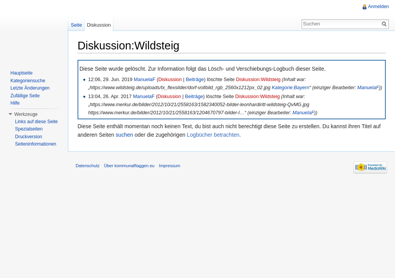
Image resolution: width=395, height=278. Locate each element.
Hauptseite (21, 73)
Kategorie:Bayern (290, 87)
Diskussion (170, 79)
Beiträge (195, 79)
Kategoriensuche (27, 80)
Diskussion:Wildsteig (258, 79)
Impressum (169, 165)
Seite (76, 25)
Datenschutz (88, 165)
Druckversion (28, 136)
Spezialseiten (28, 129)
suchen (124, 135)
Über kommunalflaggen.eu (129, 165)
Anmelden (378, 6)
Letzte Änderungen (29, 88)
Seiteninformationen (35, 144)
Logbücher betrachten (213, 135)
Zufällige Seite (25, 95)
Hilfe (15, 103)
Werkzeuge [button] (25, 114)
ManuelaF (144, 79)
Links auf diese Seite (36, 121)
